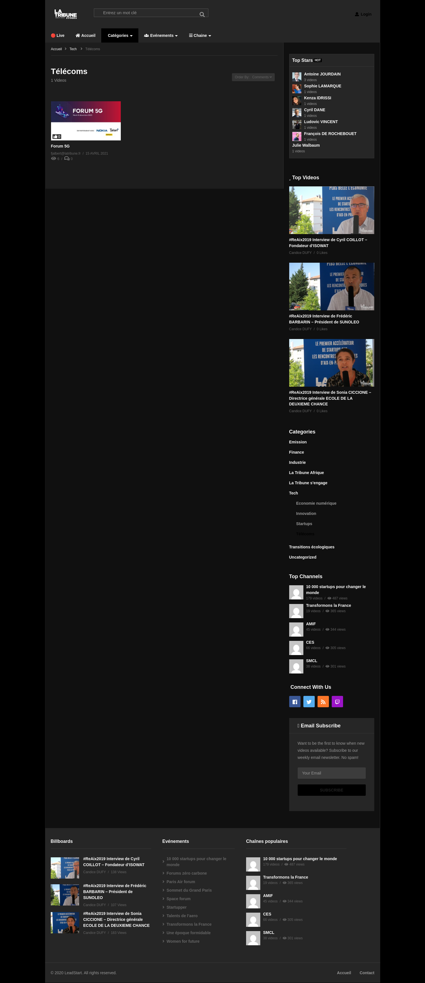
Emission (298, 442)
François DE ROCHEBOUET (330, 133)
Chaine (200, 35)
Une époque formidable (189, 933)
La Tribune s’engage (308, 483)
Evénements (161, 35)
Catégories (120, 35)
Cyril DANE (314, 110)
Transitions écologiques (312, 547)
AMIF (311, 624)
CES (310, 642)
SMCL (312, 661)
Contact (367, 973)
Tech (293, 493)
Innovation (306, 514)
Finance (296, 452)
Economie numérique (316, 503)
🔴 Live (58, 35)
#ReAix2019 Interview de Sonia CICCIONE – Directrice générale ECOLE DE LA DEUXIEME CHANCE (330, 398)
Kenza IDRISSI (317, 98)
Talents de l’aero (182, 916)
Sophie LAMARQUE (322, 86)
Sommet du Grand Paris (189, 890)
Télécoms (305, 534)
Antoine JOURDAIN (322, 74)
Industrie (297, 462)
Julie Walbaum (306, 145)
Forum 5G (60, 146)
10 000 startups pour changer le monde (197, 862)
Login (363, 14)
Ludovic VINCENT (321, 121)
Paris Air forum (181, 882)
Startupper (177, 907)
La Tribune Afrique (306, 473)
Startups (304, 524)
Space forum (179, 899)
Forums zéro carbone (187, 873)
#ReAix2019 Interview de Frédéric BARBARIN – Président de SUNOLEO (115, 892)
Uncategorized (302, 557)
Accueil (85, 35)
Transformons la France (328, 605)
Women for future (183, 941)
